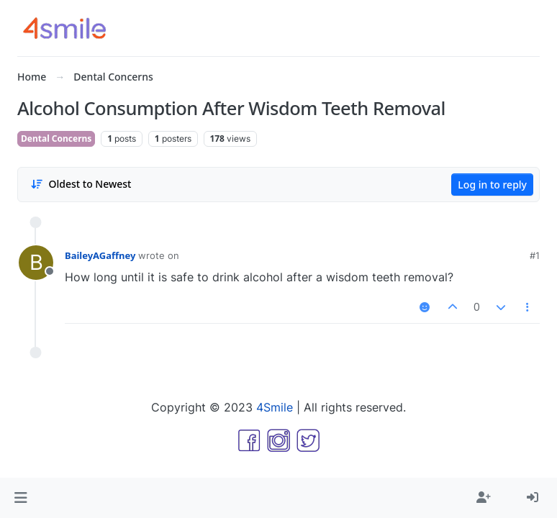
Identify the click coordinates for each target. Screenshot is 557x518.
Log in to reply (492, 184)
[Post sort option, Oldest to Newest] (80, 184)
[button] (20, 497)
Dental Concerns (56, 138)
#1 (535, 255)
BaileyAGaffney (100, 255)
